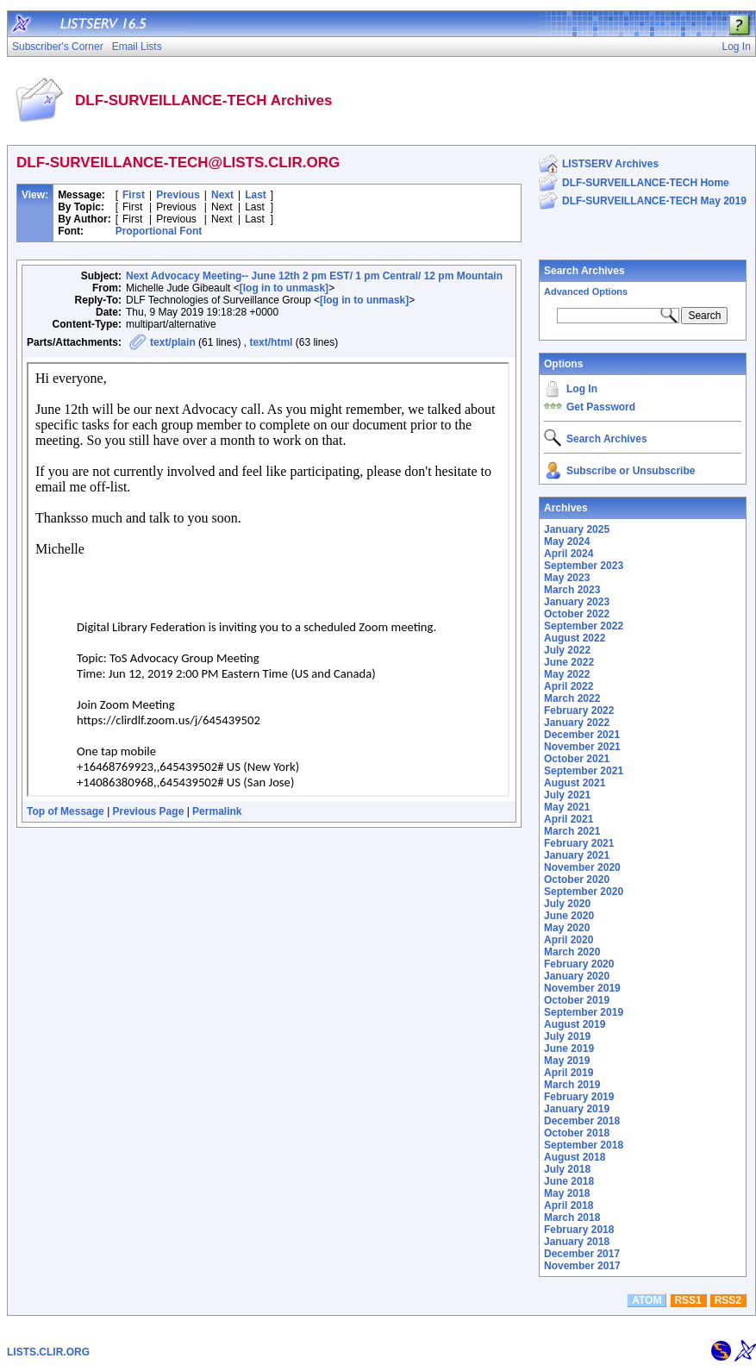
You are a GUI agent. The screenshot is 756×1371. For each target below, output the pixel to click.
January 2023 (576, 602)
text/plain (173, 342)
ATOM (646, 1300)
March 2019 (572, 1085)
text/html (270, 342)
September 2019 (583, 1012)
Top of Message (65, 811)
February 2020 (579, 964)
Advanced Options (586, 291)
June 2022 (569, 662)
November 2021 (582, 747)
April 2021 (568, 819)
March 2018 (572, 1217)
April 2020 (568, 940)
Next (222, 195)
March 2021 (572, 831)
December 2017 (582, 1254)
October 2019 (576, 1000)
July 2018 (567, 1169)
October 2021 (576, 759)
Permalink (216, 811)
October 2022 (576, 614)
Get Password (600, 407)
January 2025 (576, 529)
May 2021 (567, 807)
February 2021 (579, 843)
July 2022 (567, 650)
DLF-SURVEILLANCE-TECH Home (645, 183)
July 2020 (567, 904)
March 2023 (572, 590)
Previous (178, 195)
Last (255, 195)
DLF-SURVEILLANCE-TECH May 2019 (654, 201)
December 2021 (582, 735)
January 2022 (576, 723)
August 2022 (574, 638)
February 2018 (579, 1230)
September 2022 (583, 626)
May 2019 (567, 1061)
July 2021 (567, 795)
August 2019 (574, 1024)
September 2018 (583, 1145)
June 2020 (569, 916)
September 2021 (583, 771)
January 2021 (576, 855)
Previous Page (148, 811)
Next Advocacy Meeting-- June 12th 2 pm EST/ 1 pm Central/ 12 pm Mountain (314, 276)
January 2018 (576, 1242)
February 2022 (579, 710)
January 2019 (576, 1109)
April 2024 (568, 554)
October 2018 (576, 1133)
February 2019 (579, 1097)
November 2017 (582, 1266)
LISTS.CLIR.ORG (48, 1352)
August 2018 (574, 1157)
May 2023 (567, 578)
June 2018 (569, 1181)
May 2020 (567, 928)
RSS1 (687, 1300)
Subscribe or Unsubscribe (630, 471)
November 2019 (582, 988)
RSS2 (728, 1300)
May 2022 (567, 674)
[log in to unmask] (284, 288)
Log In (581, 389)
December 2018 (582, 1121)
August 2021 (574, 783)
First (133, 195)
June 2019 (569, 1048)
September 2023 (583, 566)
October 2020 (576, 879)
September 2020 (583, 892)
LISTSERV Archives (610, 164)
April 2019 (568, 1073)
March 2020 (572, 952)
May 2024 (567, 541)
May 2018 (567, 1193)
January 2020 (576, 976)
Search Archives (584, 271)
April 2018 (568, 1205)
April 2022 (568, 686)
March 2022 (572, 698)
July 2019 (567, 1036)
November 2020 (582, 867)
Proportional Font (159, 231)
